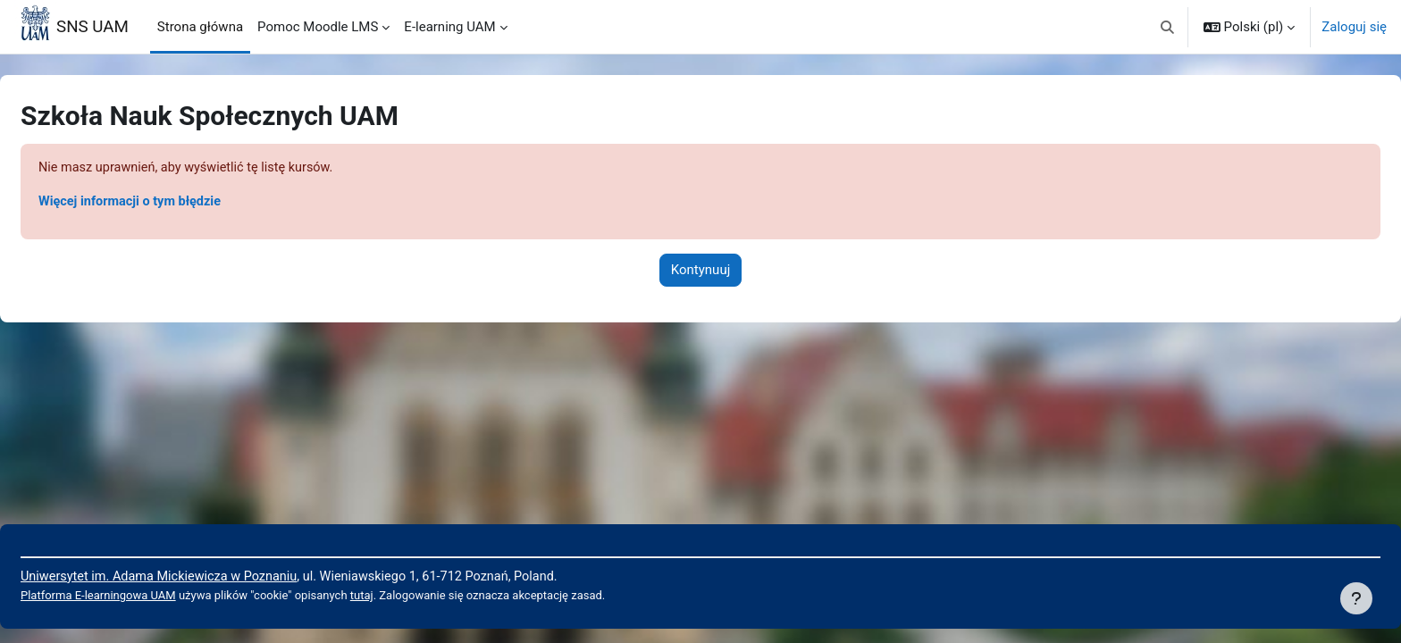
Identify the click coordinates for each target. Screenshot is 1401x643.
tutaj (418, 596)
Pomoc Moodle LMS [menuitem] (317, 27)
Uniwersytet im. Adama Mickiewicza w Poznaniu (206, 575)
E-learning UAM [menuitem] (449, 27)
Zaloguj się (1354, 27)
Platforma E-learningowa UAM (143, 596)
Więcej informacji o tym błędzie (176, 203)
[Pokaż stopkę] (1356, 598)
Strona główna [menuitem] (200, 27)
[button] (1167, 27)
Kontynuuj (700, 271)
